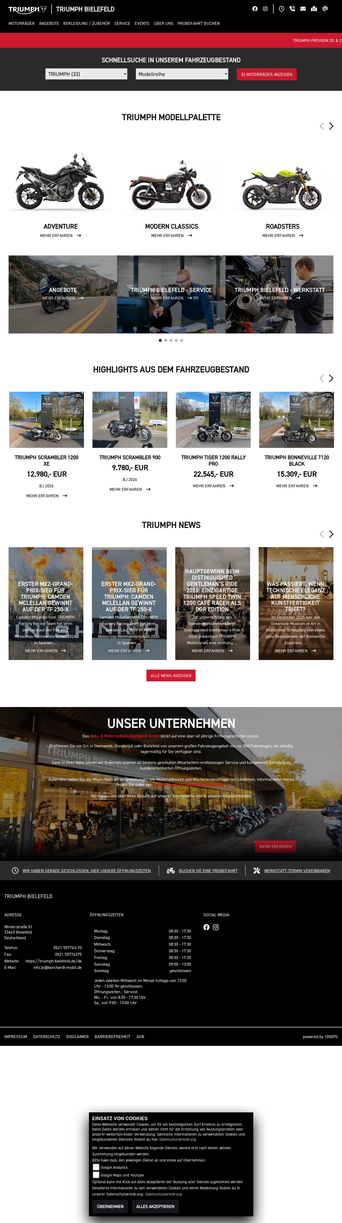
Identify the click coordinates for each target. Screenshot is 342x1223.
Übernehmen (110, 1206)
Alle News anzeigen (171, 852)
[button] (23, 23)
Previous (322, 303)
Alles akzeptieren (155, 1206)
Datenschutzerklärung (178, 1139)
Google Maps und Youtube (122, 1175)
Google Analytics (114, 1167)
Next (330, 303)
